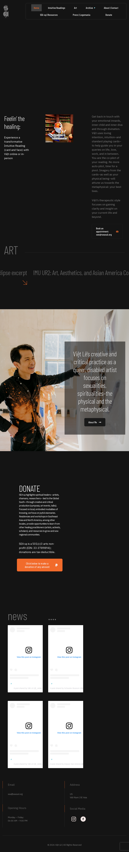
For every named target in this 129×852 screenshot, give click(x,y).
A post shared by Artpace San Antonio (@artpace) (71, 764)
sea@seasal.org (15, 794)
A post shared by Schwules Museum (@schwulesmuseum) (74, 688)
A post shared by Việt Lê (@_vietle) (29, 688)
